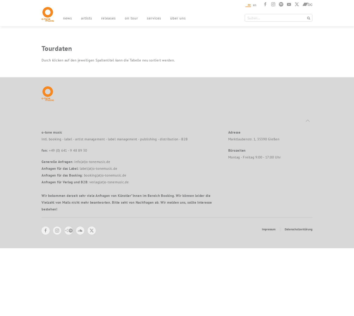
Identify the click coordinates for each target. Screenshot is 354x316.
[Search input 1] (275, 18)
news (67, 18)
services (154, 18)
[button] (307, 188)
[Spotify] (281, 4)
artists (86, 18)
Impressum (268, 297)
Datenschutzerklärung (298, 297)
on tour (131, 18)
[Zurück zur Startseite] (48, 14)
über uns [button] (178, 18)
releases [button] (108, 18)
